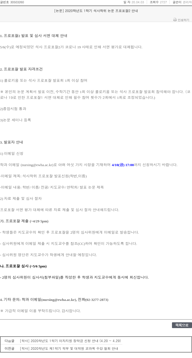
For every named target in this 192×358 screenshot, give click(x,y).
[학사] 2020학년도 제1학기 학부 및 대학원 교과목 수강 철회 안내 (69, 348)
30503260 (17, 2)
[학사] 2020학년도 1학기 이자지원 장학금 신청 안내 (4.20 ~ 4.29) (70, 340)
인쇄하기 (183, 20)
